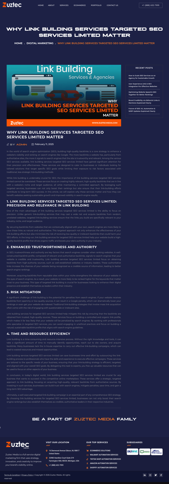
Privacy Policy (27, 475)
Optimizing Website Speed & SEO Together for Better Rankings (142, 93)
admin (21, 144)
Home (18, 43)
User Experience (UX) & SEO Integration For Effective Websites (143, 85)
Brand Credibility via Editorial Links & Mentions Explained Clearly (144, 101)
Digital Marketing (40, 43)
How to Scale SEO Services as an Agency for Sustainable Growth (142, 77)
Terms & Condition (12, 475)
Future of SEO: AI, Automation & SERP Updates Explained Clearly (142, 110)
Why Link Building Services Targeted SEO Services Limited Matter (55, 134)
